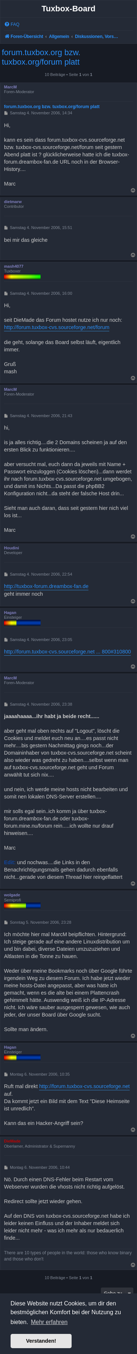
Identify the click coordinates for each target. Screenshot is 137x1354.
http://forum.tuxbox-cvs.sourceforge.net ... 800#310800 (67, 652)
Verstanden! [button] (41, 1341)
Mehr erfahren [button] (49, 1322)
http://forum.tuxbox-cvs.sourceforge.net (84, 1086)
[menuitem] (11, 25)
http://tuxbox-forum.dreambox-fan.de (46, 586)
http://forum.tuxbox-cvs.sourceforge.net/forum (56, 327)
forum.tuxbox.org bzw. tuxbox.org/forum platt (41, 57)
